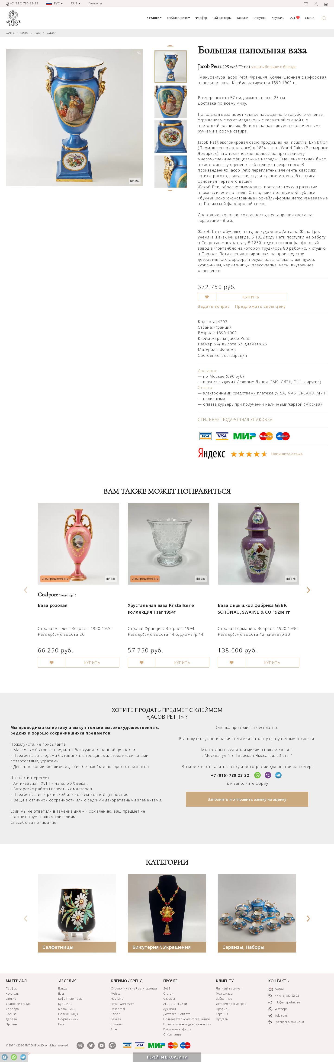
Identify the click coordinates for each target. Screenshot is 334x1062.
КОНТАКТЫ (279, 981)
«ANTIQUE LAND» (17, 33)
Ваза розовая (52, 601)
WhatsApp (277, 1010)
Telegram (277, 1017)
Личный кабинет (229, 989)
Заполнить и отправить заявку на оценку (247, 800)
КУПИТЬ (251, 297)
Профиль (223, 1010)
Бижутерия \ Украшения (161, 948)
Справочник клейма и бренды (134, 989)
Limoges (117, 1025)
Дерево (11, 1020)
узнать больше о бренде (273, 66)
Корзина (222, 1015)
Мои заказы (224, 994)
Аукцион (169, 1010)
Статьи (309, 18)
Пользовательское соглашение (186, 1020)
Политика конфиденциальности (187, 1025)
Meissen (117, 994)
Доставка (207, 370)
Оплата (205, 387)
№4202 (51, 33)
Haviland (117, 1000)
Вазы (38, 33)
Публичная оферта (177, 1030)
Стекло (11, 1000)
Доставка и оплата (176, 1015)
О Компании (172, 1035)
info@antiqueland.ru (284, 1003)
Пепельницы (68, 1015)
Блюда (63, 989)
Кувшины (65, 1005)
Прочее (11, 1025)
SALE (294, 18)
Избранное (224, 1000)
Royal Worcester (122, 1005)
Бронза (11, 1015)
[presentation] (25, 589)
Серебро (12, 1010)
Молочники (67, 1010)
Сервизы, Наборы (243, 948)
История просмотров (231, 1005)
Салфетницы (58, 948)
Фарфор (201, 18)
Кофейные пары (70, 1000)
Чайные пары (221, 18)
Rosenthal (118, 1010)
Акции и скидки (175, 1005)
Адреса (276, 990)
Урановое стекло (18, 1005)
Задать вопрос (214, 306)
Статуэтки (260, 18)
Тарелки (242, 18)
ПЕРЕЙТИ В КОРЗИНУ (167, 1057)
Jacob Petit (224, 66)
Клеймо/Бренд (178, 18)
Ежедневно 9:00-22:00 (286, 1023)
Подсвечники (68, 1020)
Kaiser (115, 1015)
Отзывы (169, 1000)
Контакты (95, 3)
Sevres (116, 1020)
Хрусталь (278, 18)
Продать (222, 1020)
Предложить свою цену (260, 306)
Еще (61, 1025)
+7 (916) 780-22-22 (230, 776)
